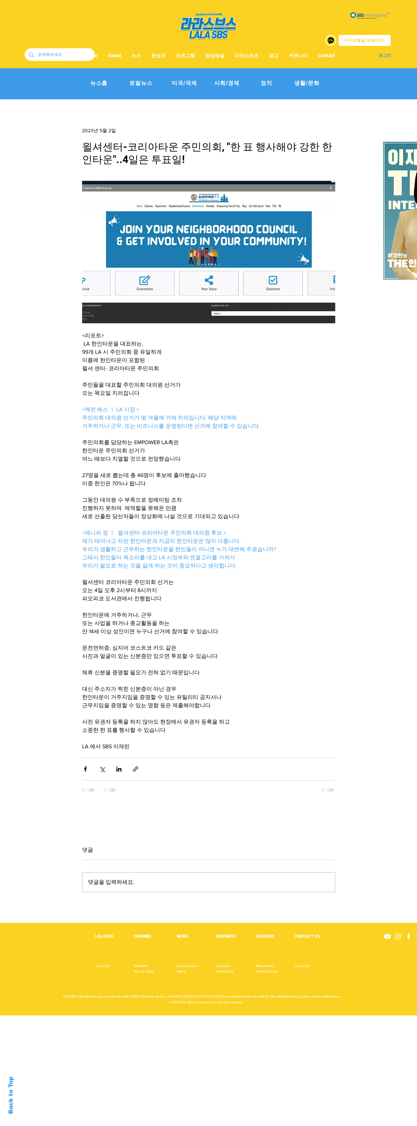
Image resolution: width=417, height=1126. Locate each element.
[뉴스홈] (99, 83)
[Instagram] (398, 936)
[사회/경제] (227, 83)
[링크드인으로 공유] (119, 769)
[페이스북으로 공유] (85, 769)
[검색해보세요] (59, 54)
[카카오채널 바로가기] (365, 40)
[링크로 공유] (135, 769)
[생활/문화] (307, 83)
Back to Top (11, 1095)
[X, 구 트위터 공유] (102, 769)
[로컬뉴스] (141, 83)
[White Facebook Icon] (409, 936)
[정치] (266, 83)
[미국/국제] (184, 83)
